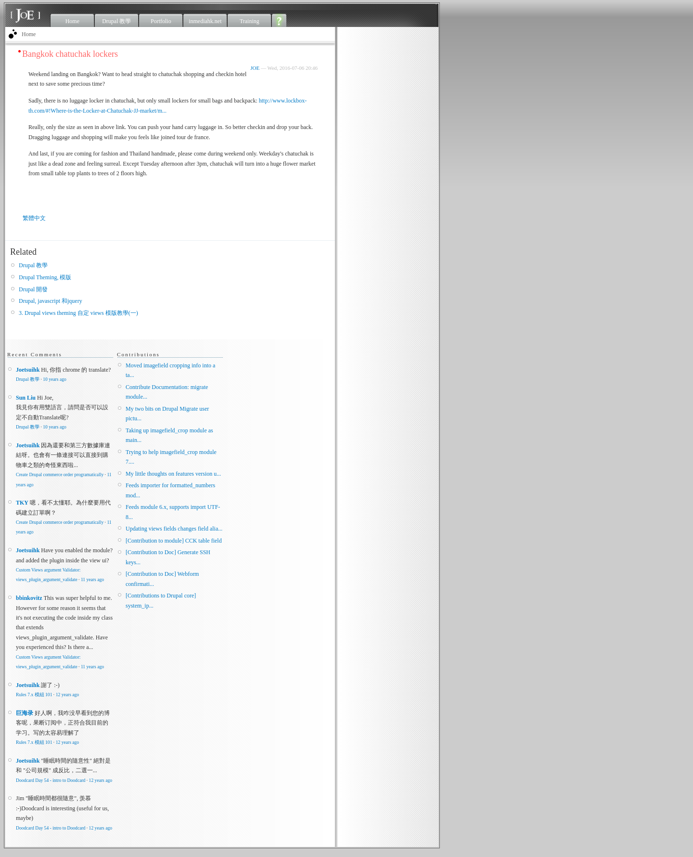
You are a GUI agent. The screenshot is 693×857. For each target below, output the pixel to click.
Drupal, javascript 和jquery (50, 301)
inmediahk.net (205, 21)
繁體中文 (34, 218)
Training (249, 21)
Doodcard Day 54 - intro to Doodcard (50, 780)
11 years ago (92, 579)
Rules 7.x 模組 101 (34, 694)
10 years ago (54, 379)
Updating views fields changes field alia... (174, 528)
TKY (22, 502)
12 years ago (67, 694)
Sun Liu (26, 397)
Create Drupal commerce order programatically (59, 474)
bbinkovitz (29, 598)
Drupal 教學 (116, 21)
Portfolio (161, 21)
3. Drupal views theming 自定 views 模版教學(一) (78, 313)
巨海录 (24, 713)
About (279, 20)
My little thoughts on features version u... (173, 473)
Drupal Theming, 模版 (45, 277)
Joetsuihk (27, 369)
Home (72, 21)
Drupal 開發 (33, 289)
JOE (254, 68)
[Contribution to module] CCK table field (174, 540)
